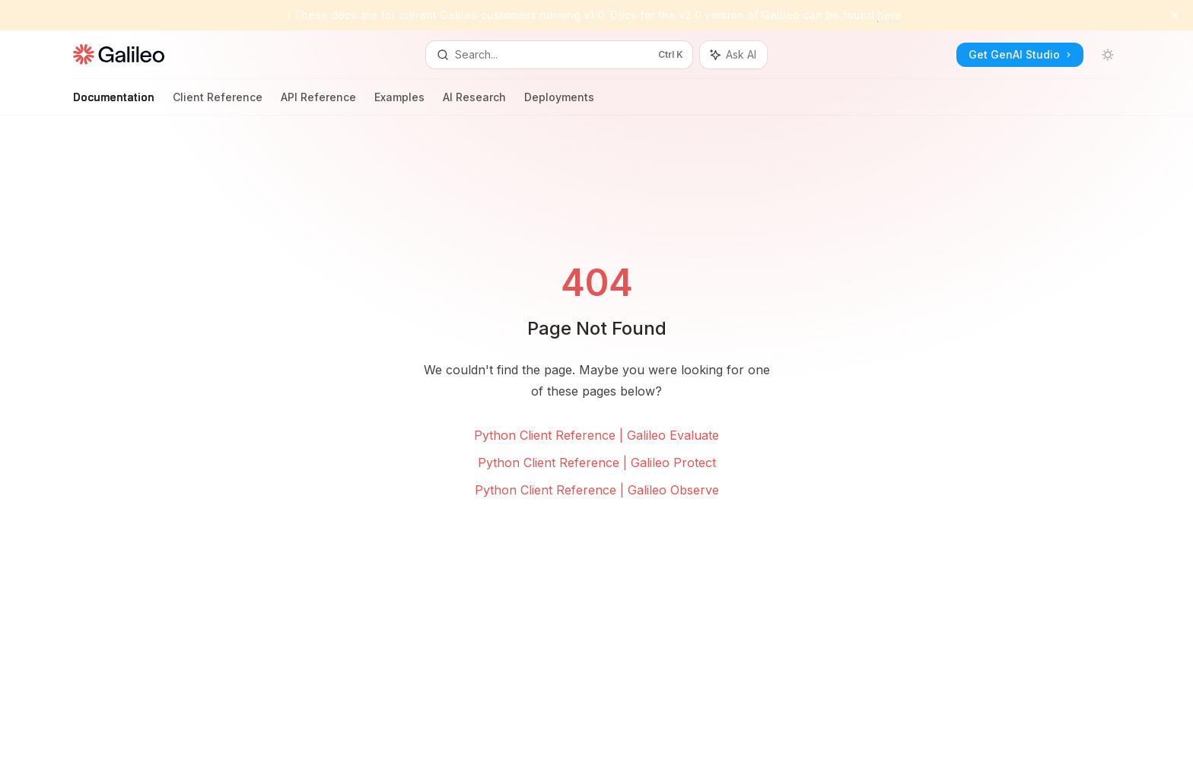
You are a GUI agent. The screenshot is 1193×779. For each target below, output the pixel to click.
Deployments (559, 103)
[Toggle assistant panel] (733, 54)
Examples (399, 103)
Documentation (113, 103)
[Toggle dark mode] (1108, 55)
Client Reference (217, 103)
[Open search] (559, 54)
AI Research (474, 103)
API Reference (318, 103)
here (889, 14)
